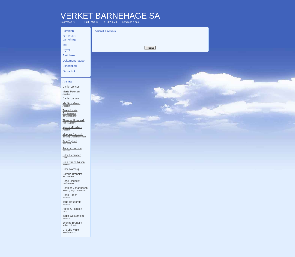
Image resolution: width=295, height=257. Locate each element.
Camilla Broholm (72, 173)
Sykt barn (69, 55)
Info (65, 44)
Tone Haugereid (72, 201)
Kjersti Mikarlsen (72, 127)
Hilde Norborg (71, 169)
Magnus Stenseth (73, 134)
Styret (66, 50)
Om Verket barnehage (69, 37)
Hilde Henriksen (72, 155)
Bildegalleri (70, 65)
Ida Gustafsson (72, 103)
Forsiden (68, 30)
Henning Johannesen (75, 187)
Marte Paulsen (71, 91)
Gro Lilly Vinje (71, 229)
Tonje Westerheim (73, 215)
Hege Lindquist (71, 180)
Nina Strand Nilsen (74, 162)
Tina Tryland (70, 141)
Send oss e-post (130, 22)
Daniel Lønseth (72, 86)
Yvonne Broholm (72, 222)
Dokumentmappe (74, 60)
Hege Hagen (70, 194)
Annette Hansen (72, 148)
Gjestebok (69, 71)
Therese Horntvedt (74, 120)
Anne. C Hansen (72, 208)
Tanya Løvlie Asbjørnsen (70, 112)
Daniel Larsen (71, 98)
